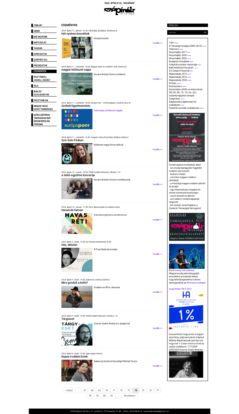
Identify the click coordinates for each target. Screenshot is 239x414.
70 (106, 390)
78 (90, 395)
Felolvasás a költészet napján (108, 110)
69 (99, 390)
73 (128, 390)
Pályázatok (40, 65)
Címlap (38, 25)
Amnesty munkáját (195, 282)
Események (40, 71)
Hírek (37, 31)
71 (114, 390)
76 (150, 390)
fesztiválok (41, 100)
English (173, 25)
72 (121, 390)
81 (112, 395)
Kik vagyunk (40, 37)
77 (157, 390)
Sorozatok (40, 54)
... (78, 390)
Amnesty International (183, 270)
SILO (36, 86)
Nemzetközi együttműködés (43, 107)
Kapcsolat (40, 42)
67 (85, 390)
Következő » (130, 395)
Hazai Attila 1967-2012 (180, 289)
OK (205, 32)
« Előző (69, 390)
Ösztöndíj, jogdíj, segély (42, 78)
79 (97, 395)
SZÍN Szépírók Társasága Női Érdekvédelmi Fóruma (42, 120)
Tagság (38, 48)
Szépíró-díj (40, 59)
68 (92, 390)
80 (104, 395)
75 (143, 390)
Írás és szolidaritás (41, 93)
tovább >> (158, 43)
